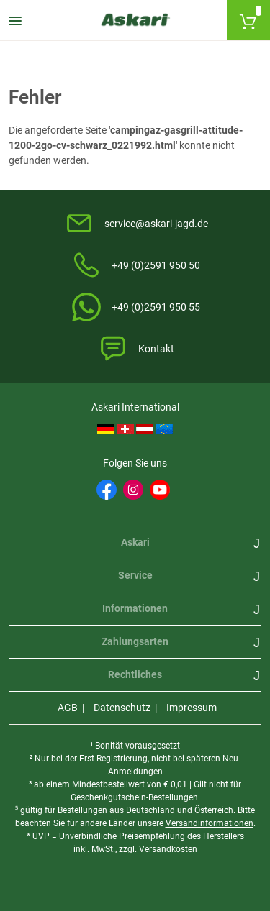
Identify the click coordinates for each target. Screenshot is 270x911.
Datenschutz (122, 707)
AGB (68, 707)
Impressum (191, 707)
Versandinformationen (209, 823)
